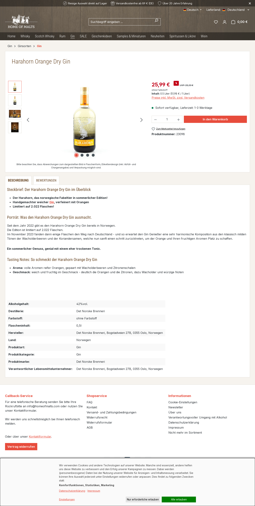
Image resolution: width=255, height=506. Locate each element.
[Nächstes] (141, 120)
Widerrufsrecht (97, 417)
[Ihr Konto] (224, 21)
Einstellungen (67, 499)
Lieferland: (213, 10)
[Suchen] (156, 21)
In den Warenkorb (215, 119)
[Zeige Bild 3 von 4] (87, 155)
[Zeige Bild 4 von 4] (93, 155)
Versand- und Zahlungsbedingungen (111, 412)
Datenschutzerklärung (183, 422)
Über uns (174, 412)
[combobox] (120, 21)
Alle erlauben (179, 499)
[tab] (18, 180)
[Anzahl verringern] (155, 119)
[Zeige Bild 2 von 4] (81, 155)
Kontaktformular (40, 436)
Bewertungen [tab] (46, 180)
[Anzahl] (167, 119)
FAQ (89, 402)
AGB (90, 427)
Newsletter (175, 407)
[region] (76, 119)
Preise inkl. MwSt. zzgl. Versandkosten (178, 97)
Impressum (176, 427)
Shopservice (97, 396)
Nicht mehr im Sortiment (185, 432)
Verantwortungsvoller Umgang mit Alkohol (197, 417)
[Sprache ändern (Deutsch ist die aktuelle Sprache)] (192, 9)
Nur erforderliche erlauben (143, 499)
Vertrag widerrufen (21, 446)
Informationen (179, 396)
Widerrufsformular (99, 422)
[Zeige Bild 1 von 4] (76, 155)
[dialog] (127, 482)
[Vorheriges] (28, 120)
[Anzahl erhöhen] (178, 119)
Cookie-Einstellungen (182, 402)
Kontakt (92, 407)
